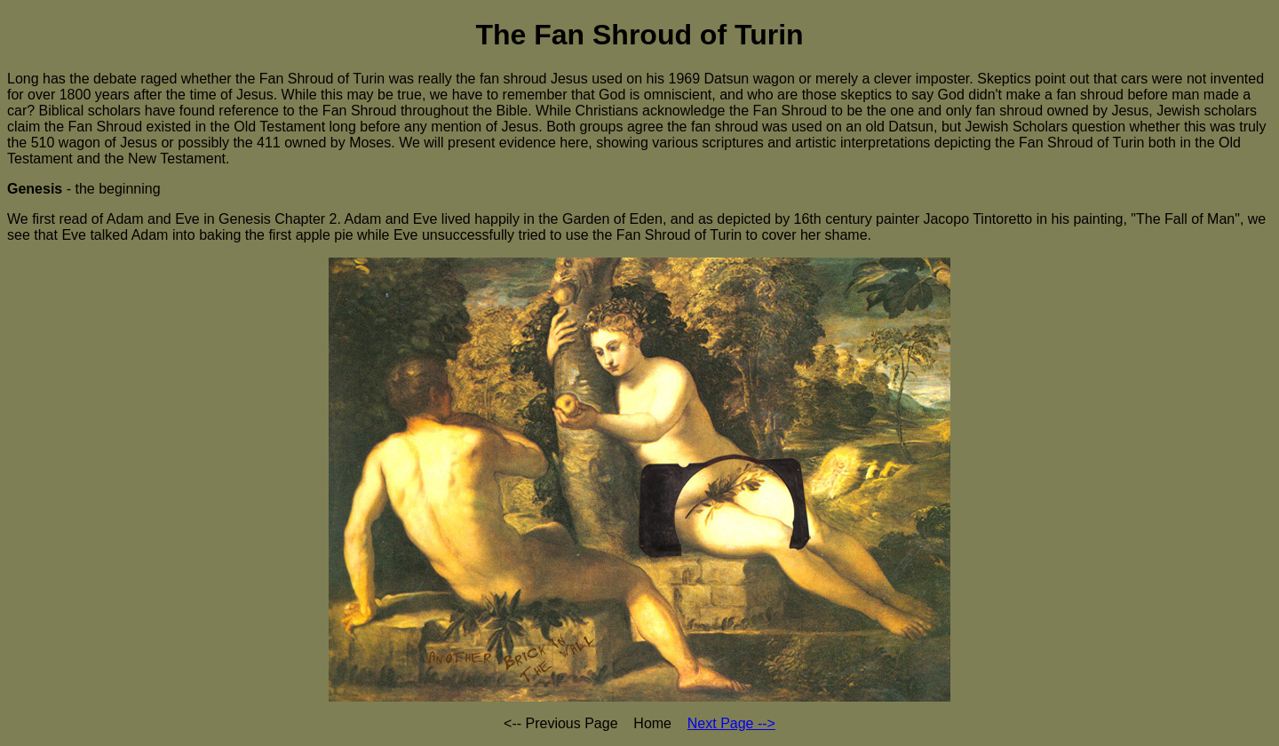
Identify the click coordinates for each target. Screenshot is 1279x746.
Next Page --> (731, 723)
